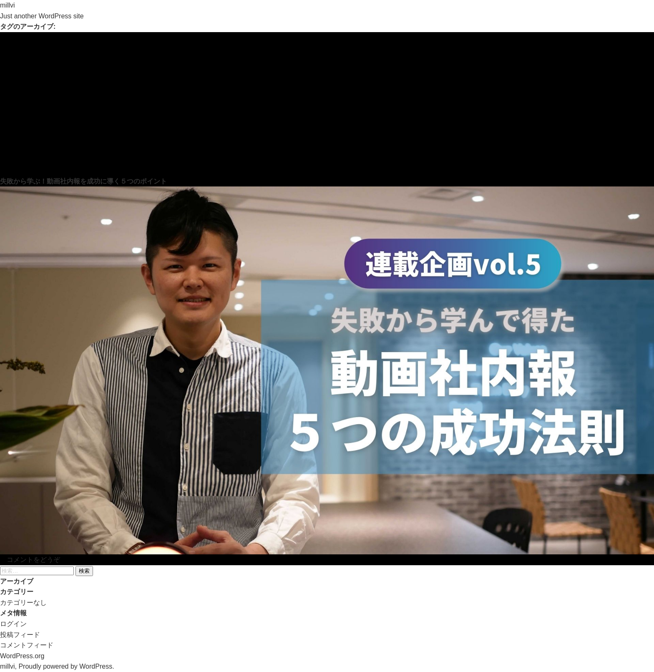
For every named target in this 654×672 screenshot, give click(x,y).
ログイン (13, 623)
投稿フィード (20, 634)
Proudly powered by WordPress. (66, 666)
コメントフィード (26, 645)
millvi (7, 5)
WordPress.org (22, 655)
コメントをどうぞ (33, 559)
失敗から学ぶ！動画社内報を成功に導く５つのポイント (83, 181)
